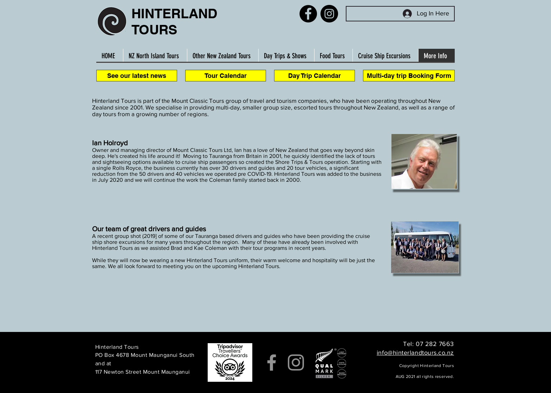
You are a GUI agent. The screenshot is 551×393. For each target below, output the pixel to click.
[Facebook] (308, 13)
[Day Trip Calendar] (314, 75)
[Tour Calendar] (225, 75)
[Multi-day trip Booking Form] (409, 75)
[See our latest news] (136, 75)
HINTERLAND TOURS (174, 21)
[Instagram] (329, 13)
